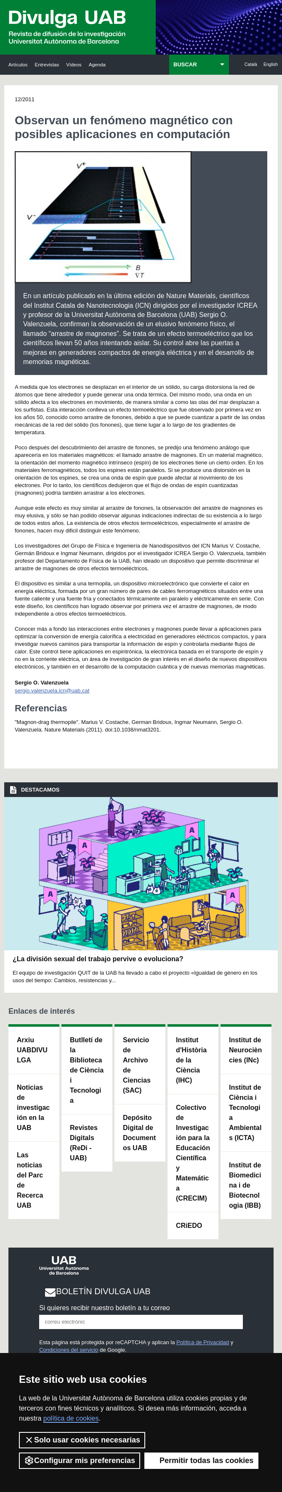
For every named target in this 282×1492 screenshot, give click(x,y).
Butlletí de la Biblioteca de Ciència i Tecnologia (87, 1070)
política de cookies (71, 1418)
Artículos (17, 64)
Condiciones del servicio (68, 1350)
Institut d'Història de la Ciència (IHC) (191, 1060)
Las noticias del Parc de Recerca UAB (30, 1180)
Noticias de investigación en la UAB (33, 1107)
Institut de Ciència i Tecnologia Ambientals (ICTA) (245, 1112)
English (270, 64)
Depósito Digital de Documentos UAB (139, 1132)
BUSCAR (185, 64)
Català (251, 64)
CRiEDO (189, 1225)
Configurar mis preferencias (79, 1460)
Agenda (97, 64)
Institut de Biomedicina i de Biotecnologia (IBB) (245, 1185)
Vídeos (73, 64)
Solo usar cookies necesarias (82, 1440)
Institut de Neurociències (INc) (245, 1050)
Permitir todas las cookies (201, 1460)
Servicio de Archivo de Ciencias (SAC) (137, 1065)
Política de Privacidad (202, 1342)
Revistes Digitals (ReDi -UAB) (84, 1143)
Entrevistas (47, 64)
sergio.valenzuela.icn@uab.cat (52, 690)
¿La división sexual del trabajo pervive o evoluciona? (98, 958)
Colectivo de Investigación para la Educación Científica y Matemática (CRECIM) (193, 1153)
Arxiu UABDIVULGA (32, 1050)
